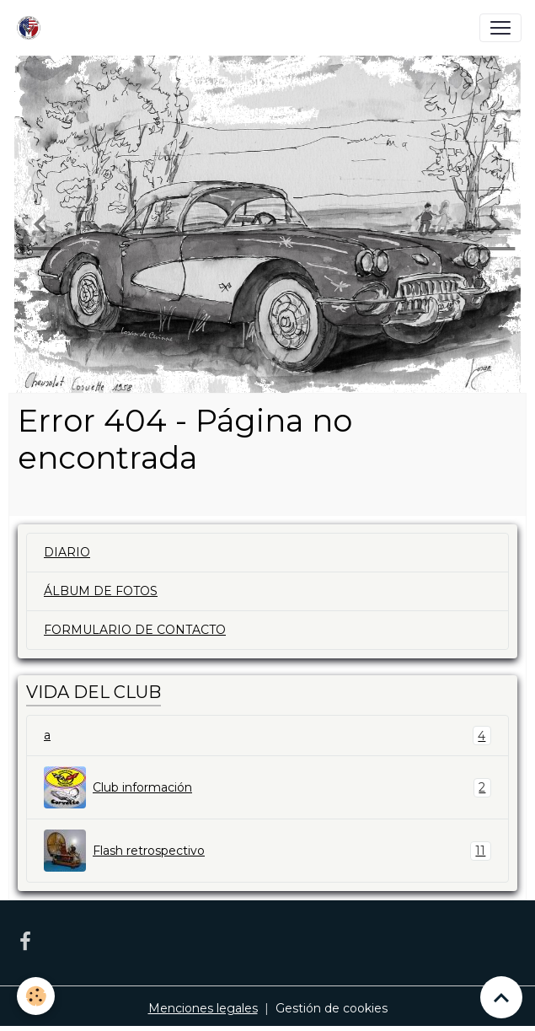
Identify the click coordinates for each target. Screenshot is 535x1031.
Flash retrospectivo (267, 851)
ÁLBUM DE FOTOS (101, 591)
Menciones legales (203, 1008)
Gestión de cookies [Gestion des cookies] (332, 1008)
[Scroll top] (501, 997)
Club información (267, 787)
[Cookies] (36, 996)
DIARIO (67, 552)
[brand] (32, 27)
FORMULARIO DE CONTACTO (135, 629)
